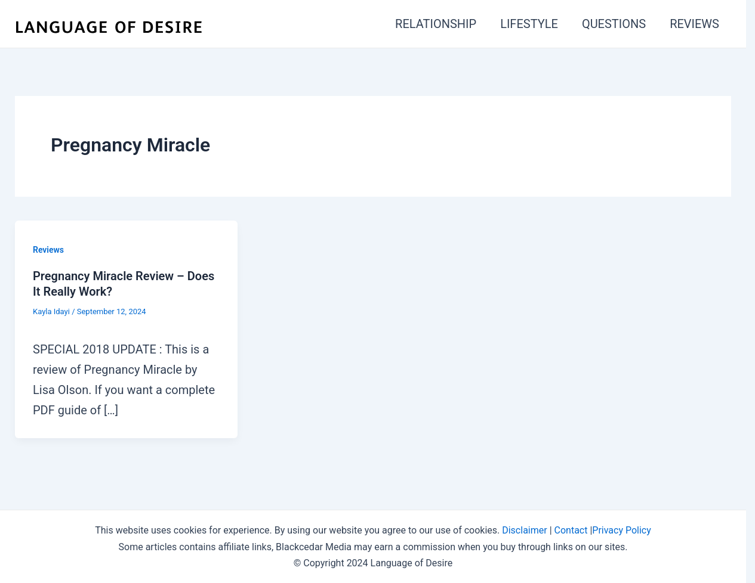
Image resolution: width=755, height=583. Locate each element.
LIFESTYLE (529, 24)
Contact (571, 530)
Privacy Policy (621, 530)
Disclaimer (524, 530)
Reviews (48, 250)
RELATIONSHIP (435, 24)
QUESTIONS (614, 24)
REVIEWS (694, 24)
